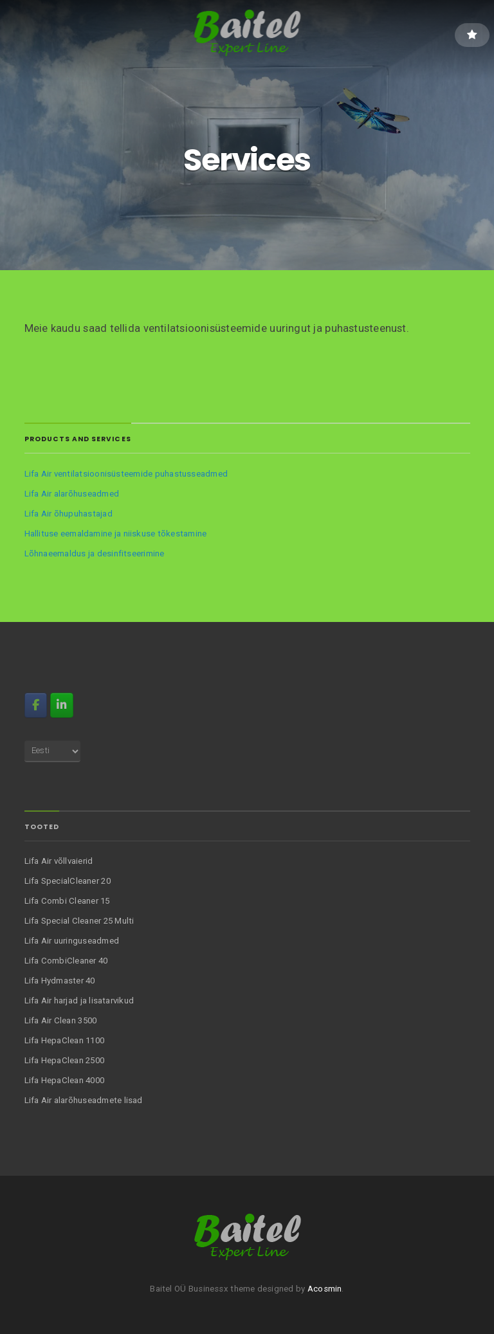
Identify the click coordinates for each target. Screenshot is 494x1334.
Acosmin (324, 1288)
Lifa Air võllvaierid (58, 861)
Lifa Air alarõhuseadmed (71, 493)
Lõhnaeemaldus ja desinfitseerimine (94, 553)
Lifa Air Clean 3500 (60, 1020)
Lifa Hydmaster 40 (59, 980)
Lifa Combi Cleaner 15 (67, 901)
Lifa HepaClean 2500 (64, 1060)
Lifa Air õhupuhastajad (68, 513)
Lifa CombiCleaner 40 (66, 960)
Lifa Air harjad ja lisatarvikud (79, 1000)
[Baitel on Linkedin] (61, 705)
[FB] (35, 705)
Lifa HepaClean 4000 (64, 1080)
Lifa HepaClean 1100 (64, 1040)
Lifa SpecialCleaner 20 (67, 881)
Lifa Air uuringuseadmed (71, 941)
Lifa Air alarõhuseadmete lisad (83, 1100)
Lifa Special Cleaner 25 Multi (79, 921)
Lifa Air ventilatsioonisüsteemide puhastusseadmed (126, 474)
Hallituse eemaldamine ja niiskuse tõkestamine (115, 533)
